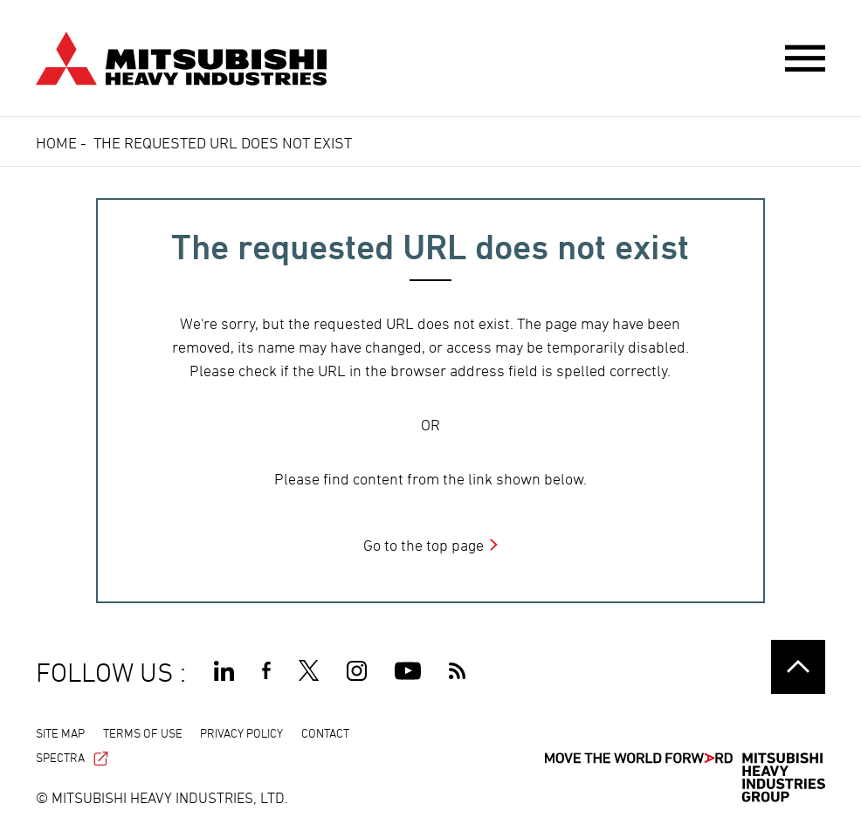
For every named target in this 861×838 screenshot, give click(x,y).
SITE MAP (60, 732)
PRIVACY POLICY (241, 732)
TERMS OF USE (143, 732)
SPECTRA (72, 757)
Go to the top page (423, 545)
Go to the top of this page (798, 667)
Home (56, 143)
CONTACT (325, 732)
